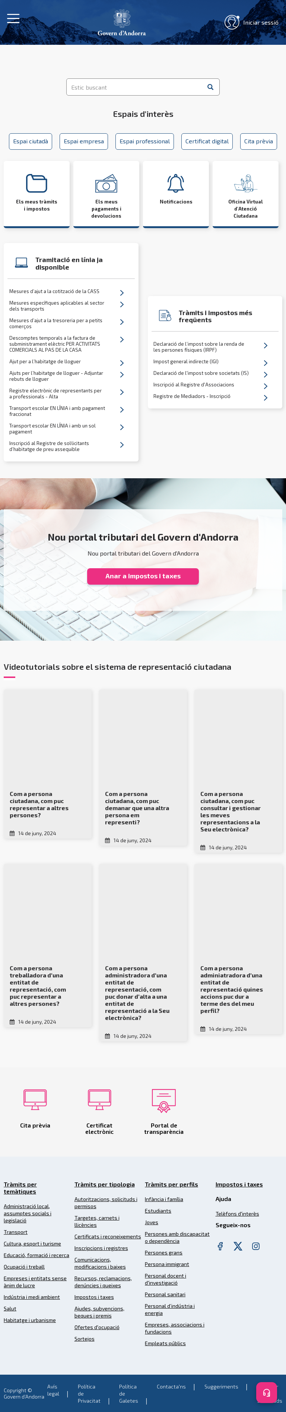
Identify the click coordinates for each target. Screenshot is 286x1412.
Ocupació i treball (24, 1266)
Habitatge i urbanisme (30, 1320)
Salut (10, 1308)
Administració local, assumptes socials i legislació (27, 1213)
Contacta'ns (171, 1386)
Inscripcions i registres (101, 1248)
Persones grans (163, 1252)
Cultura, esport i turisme (32, 1243)
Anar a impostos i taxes (143, 576)
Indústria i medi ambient (32, 1297)
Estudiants (158, 1210)
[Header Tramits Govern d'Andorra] (122, 21)
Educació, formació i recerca (36, 1255)
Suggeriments (221, 1386)
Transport (16, 1232)
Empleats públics (165, 1343)
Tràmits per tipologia (104, 1184)
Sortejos (84, 1338)
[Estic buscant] (134, 87)
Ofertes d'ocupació (97, 1327)
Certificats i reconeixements (107, 1236)
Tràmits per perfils (171, 1184)
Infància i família (164, 1199)
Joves (151, 1222)
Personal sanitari (165, 1294)
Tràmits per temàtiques (20, 1188)
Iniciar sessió (252, 22)
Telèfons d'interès (237, 1213)
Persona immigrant (167, 1264)
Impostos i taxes (94, 1297)
